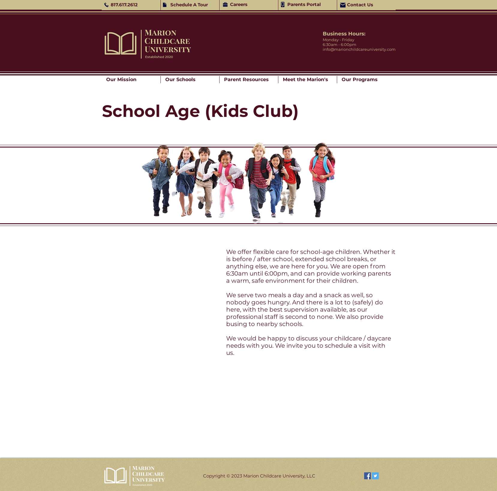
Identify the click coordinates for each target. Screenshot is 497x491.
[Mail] (343, 5)
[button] (131, 79)
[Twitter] (375, 475)
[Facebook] (367, 475)
